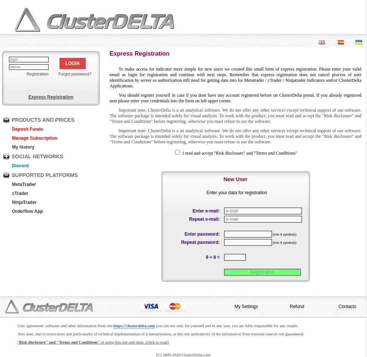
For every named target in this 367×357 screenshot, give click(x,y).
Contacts (347, 306)
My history (23, 147)
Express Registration (50, 97)
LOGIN (72, 63)
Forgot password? (74, 74)
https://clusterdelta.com (134, 325)
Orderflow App (27, 211)
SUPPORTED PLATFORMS (45, 175)
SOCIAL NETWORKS (37, 156)
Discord (20, 165)
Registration (38, 74)
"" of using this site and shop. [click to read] (93, 342)
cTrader (20, 193)
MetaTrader (24, 184)
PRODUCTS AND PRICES (43, 120)
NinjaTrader (24, 202)
